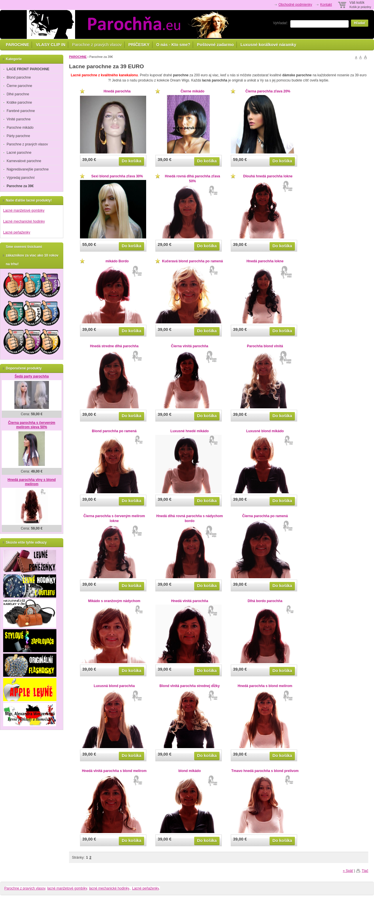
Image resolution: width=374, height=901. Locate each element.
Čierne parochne (19, 86)
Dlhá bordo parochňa (265, 601)
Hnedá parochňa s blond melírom (265, 686)
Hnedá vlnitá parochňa (189, 601)
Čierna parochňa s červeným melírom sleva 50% (31, 425)
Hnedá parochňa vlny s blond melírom (31, 482)
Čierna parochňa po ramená (265, 516)
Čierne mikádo (193, 91)
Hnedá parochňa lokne (265, 261)
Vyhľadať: (280, 23)
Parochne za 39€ (20, 186)
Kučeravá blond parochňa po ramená (192, 261)
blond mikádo (189, 771)
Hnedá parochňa (117, 91)
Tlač (365, 871)
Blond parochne (19, 77)
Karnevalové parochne (24, 161)
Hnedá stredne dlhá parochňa (114, 346)
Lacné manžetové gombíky (23, 210)
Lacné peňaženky (16, 232)
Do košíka (131, 161)
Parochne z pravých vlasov (97, 44)
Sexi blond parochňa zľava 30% (117, 176)
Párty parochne (18, 136)
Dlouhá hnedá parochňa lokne (267, 176)
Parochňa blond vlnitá (265, 346)
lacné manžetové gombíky (67, 888)
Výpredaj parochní (21, 178)
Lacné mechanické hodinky (24, 221)
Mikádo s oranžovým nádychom (114, 601)
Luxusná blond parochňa (114, 686)
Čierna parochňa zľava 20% (267, 91)
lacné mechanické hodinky (109, 888)
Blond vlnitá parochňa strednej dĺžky (189, 686)
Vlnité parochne (18, 119)
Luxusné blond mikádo (265, 431)
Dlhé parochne (18, 94)
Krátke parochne (19, 102)
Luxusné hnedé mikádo (189, 431)
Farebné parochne (21, 111)
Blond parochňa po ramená (114, 431)
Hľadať (359, 23)
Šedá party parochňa (32, 376)
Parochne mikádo (20, 128)
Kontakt (326, 5)
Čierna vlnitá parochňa (189, 346)
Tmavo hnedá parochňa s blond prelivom (265, 771)
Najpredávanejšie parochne (28, 169)
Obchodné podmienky (295, 5)
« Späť (348, 871)
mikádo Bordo (117, 261)
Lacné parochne (19, 153)
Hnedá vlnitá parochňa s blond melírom (114, 771)
